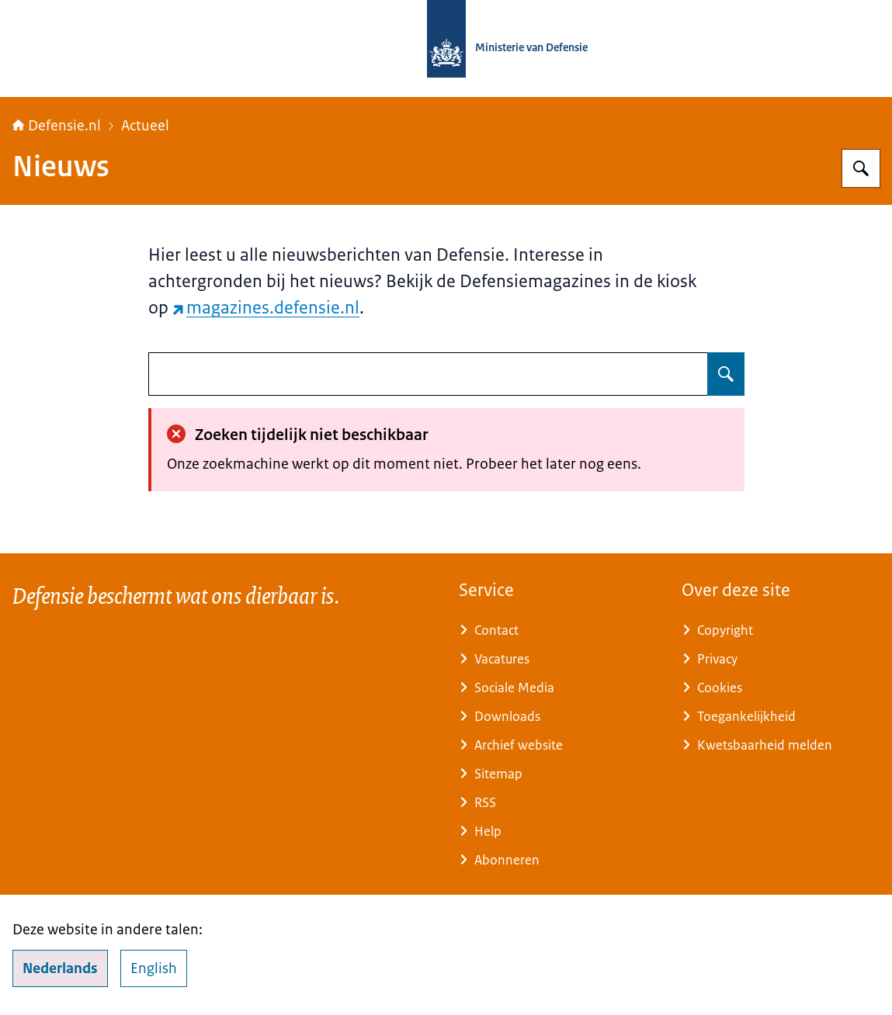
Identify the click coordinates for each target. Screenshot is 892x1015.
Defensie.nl (56, 125)
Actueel (145, 125)
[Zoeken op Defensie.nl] (861, 168)
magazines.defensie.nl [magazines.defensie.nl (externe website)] (266, 307)
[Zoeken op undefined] (725, 374)
